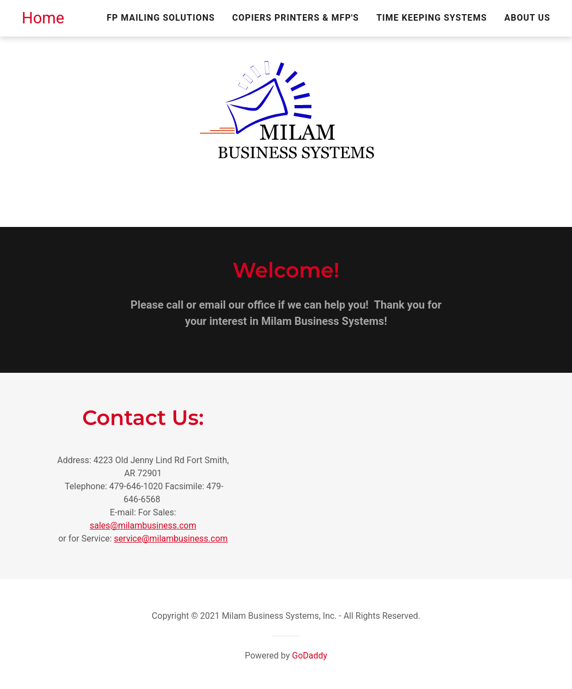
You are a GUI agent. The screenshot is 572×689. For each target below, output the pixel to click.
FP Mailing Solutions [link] (161, 18)
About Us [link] (527, 18)
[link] (43, 20)
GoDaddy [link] (309, 655)
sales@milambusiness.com (143, 525)
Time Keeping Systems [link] (431, 18)
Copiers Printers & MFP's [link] (295, 18)
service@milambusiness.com (171, 538)
